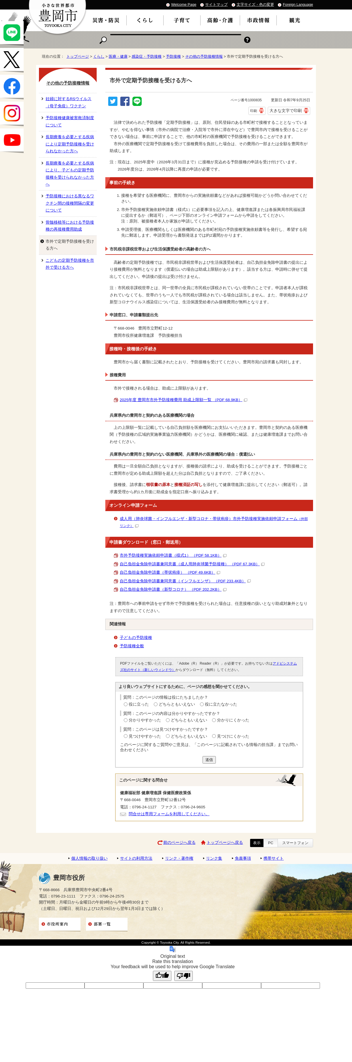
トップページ (77, 56)
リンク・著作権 (179, 858)
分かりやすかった (145, 720)
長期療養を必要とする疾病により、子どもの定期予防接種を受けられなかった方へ (70, 173)
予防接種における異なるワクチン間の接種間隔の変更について (70, 203)
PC (270, 843)
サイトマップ (216, 4)
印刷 (253, 111)
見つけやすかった (145, 736)
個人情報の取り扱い (89, 858)
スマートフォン (295, 843)
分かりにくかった (233, 720)
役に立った (139, 704)
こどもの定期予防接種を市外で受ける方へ (70, 264)
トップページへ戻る (225, 842)
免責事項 (243, 858)
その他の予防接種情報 (204, 56)
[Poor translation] (183, 976)
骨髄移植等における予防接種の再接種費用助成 (70, 225)
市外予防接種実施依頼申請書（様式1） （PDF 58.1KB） (173, 555)
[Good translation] (162, 976)
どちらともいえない (177, 704)
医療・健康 (118, 56)
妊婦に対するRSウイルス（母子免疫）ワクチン (68, 102)
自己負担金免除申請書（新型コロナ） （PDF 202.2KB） (173, 589)
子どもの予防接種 (136, 637)
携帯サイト (273, 858)
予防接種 (173, 56)
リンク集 (214, 858)
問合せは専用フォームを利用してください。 (169, 814)
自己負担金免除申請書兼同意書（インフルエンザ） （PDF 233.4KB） (185, 581)
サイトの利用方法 (136, 858)
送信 (209, 760)
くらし (98, 56)
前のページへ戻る (179, 842)
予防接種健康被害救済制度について (70, 121)
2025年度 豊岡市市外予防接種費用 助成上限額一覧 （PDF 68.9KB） (183, 400)
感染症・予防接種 (147, 56)
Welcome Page (183, 4)
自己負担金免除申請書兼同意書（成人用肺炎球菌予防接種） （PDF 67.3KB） (192, 564)
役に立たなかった (221, 704)
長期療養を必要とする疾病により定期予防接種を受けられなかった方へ (70, 144)
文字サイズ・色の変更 (255, 4)
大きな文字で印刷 (285, 110)
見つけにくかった (233, 736)
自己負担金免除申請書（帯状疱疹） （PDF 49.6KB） (170, 572)
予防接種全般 (132, 646)
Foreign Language (298, 4)
